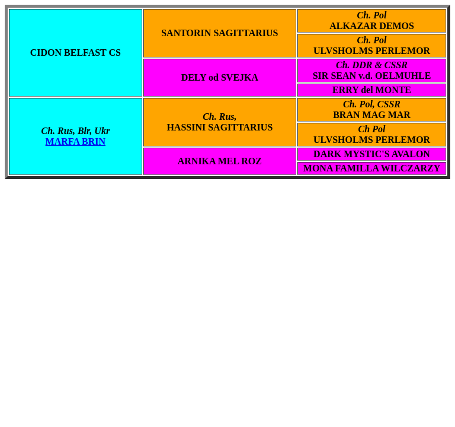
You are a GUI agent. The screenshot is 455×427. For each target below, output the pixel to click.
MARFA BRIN (75, 141)
